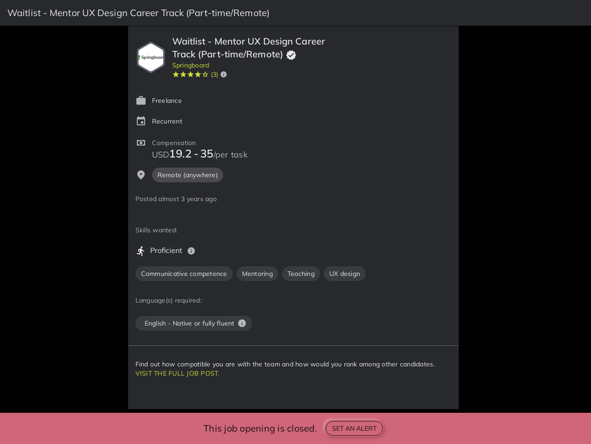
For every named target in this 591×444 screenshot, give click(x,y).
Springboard (190, 65)
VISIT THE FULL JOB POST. (177, 373)
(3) (215, 74)
